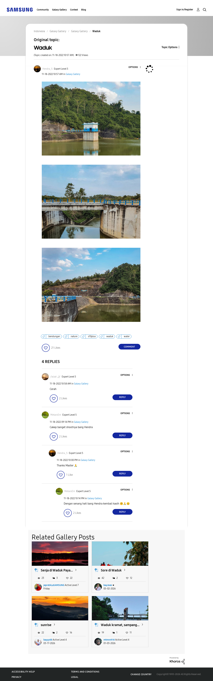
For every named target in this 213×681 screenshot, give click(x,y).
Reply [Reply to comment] (122, 397)
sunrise (156, 568)
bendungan (54, 336)
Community (43, 9)
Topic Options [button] (169, 47)
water (127, 336)
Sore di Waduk (106, 568)
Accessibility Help (23, 671)
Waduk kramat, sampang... (52, 622)
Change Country (141, 674)
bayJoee (102, 583)
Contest (74, 9)
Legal (74, 677)
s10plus (92, 336)
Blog (83, 9)
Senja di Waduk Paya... (57, 568)
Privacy (16, 677)
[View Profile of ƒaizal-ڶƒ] (55, 376)
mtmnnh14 (49, 639)
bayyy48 (157, 583)
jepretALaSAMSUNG (53, 583)
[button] (134, 67)
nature (74, 336)
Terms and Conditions (85, 671)
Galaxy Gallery (59, 9)
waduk (109, 336)
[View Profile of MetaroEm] (55, 414)
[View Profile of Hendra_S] (47, 68)
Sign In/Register (184, 9)
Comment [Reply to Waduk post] (129, 346)
